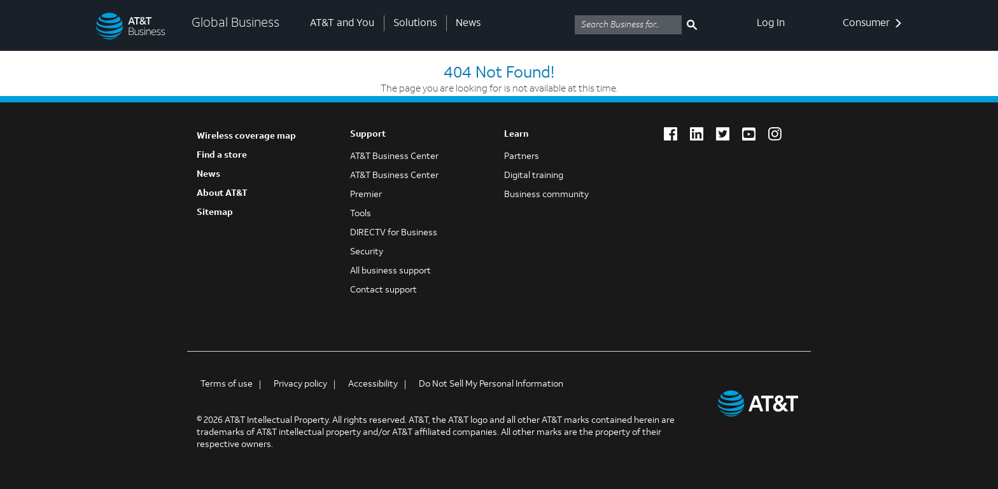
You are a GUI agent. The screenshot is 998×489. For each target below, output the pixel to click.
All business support (390, 271)
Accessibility (373, 384)
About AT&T (222, 193)
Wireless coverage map (246, 136)
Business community (546, 195)
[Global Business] (134, 24)
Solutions (415, 23)
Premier (366, 195)
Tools (360, 214)
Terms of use (226, 384)
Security (366, 252)
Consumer (873, 23)
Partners (521, 157)
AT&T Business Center (394, 157)
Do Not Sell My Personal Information (491, 384)
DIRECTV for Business (393, 233)
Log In (771, 23)
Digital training (533, 176)
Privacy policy (300, 384)
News (468, 23)
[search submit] (692, 25)
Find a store (222, 155)
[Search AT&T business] (628, 24)
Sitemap (215, 212)
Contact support (383, 290)
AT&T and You (342, 23)
